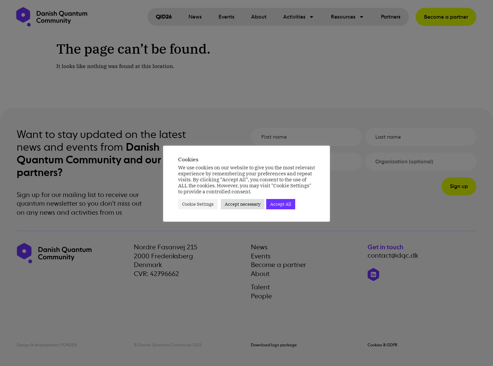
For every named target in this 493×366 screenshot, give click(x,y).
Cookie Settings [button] (197, 204)
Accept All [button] (280, 204)
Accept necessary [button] (243, 204)
